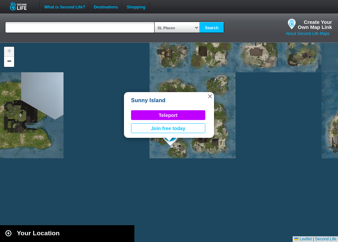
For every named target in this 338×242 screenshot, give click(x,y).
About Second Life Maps (308, 33)
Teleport (168, 115)
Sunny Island (148, 100)
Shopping (136, 6)
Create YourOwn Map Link (315, 24)
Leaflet (302, 239)
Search (211, 28)
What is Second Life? (64, 6)
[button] (210, 96)
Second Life (22, 6)
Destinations (106, 6)
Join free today (168, 128)
